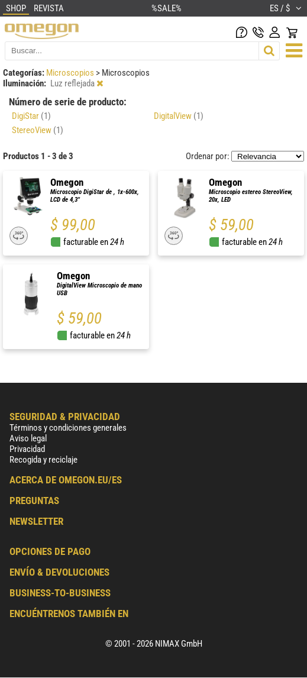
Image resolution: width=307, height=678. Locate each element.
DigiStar (31, 116)
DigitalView (178, 116)
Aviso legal (28, 438)
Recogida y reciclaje (43, 459)
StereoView (37, 130)
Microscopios (71, 72)
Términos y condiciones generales (68, 427)
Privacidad (27, 449)
